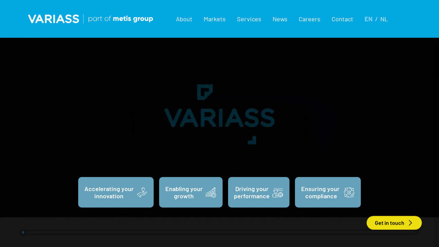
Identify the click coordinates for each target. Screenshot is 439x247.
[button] (184, 19)
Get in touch (394, 223)
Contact (342, 19)
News (280, 19)
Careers (309, 19)
